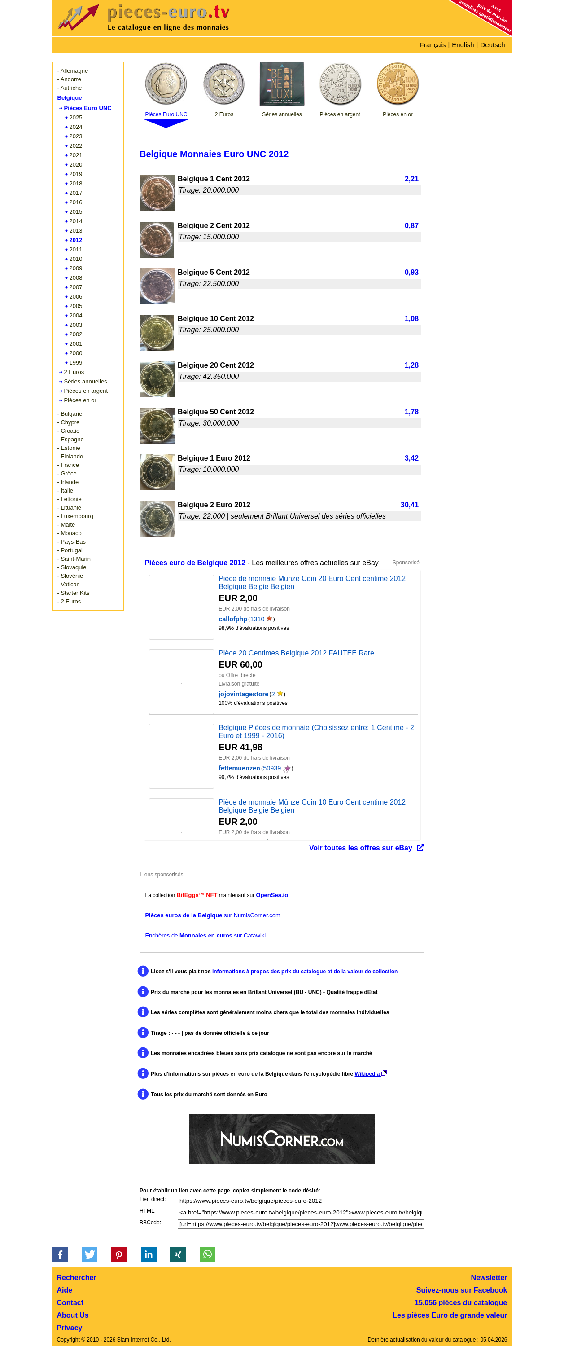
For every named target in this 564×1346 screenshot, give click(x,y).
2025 (76, 117)
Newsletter (489, 1277)
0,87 (412, 225)
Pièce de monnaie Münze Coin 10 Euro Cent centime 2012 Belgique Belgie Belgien (312, 806)
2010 (76, 258)
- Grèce (67, 473)
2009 (76, 268)
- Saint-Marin (74, 558)
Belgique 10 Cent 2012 (216, 318)
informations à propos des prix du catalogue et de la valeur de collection (305, 971)
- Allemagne (72, 70)
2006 (76, 296)
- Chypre (68, 422)
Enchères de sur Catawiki (205, 935)
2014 (76, 221)
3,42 (412, 458)
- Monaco (69, 533)
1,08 (412, 318)
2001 (76, 343)
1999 (76, 362)
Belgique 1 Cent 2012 (214, 179)
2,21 (412, 179)
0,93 (412, 272)
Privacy (70, 1328)
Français (433, 44)
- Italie (65, 490)
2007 (76, 287)
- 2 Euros (69, 601)
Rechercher (76, 1277)
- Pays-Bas (71, 541)
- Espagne (70, 439)
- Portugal (70, 550)
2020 (76, 164)
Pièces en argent (86, 390)
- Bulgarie (70, 413)
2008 (76, 277)
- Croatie (68, 430)
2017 (76, 192)
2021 (76, 155)
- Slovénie (70, 575)
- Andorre (69, 79)
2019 (76, 174)
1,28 (412, 365)
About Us (73, 1315)
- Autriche (69, 87)
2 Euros (74, 372)
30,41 (410, 505)
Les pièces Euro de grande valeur (450, 1315)
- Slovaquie (72, 567)
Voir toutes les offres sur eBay (360, 848)
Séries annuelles (85, 381)
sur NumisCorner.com (212, 915)
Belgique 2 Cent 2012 (214, 225)
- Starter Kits (73, 592)
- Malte (66, 524)
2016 (76, 202)
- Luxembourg (75, 516)
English (463, 44)
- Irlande (68, 482)
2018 (76, 183)
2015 (76, 211)
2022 (76, 145)
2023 (76, 136)
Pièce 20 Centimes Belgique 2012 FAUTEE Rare (296, 653)
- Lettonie (69, 499)
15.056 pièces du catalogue (461, 1302)
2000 (76, 353)
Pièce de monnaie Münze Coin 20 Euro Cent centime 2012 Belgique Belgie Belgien (312, 582)
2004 (76, 315)
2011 (76, 249)
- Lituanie (69, 507)
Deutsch (492, 44)
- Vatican (68, 584)
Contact (70, 1302)
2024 (76, 126)
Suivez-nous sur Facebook (461, 1290)
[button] (60, 1254)
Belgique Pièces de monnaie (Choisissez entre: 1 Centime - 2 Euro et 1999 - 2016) (316, 731)
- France (68, 465)
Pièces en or (80, 400)
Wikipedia (371, 1074)
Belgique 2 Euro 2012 (214, 505)
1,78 (412, 412)
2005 (76, 306)
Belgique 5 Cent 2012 (214, 272)
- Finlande (70, 456)
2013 (76, 230)
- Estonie (68, 447)
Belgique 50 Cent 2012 (216, 412)
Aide (65, 1290)
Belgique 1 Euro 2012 (214, 458)
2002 (76, 334)
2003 (76, 324)
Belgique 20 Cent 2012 (216, 365)
